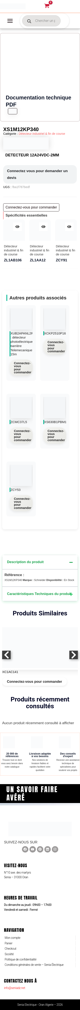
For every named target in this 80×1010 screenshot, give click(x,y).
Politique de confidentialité (20, 959)
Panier (8, 943)
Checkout (10, 948)
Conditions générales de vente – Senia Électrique (34, 964)
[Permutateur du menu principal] (10, 21)
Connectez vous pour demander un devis (37, 174)
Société (9, 954)
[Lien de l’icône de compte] (68, 6)
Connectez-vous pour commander (22, 367)
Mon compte (12, 937)
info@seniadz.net (14, 988)
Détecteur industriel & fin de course (42, 133)
